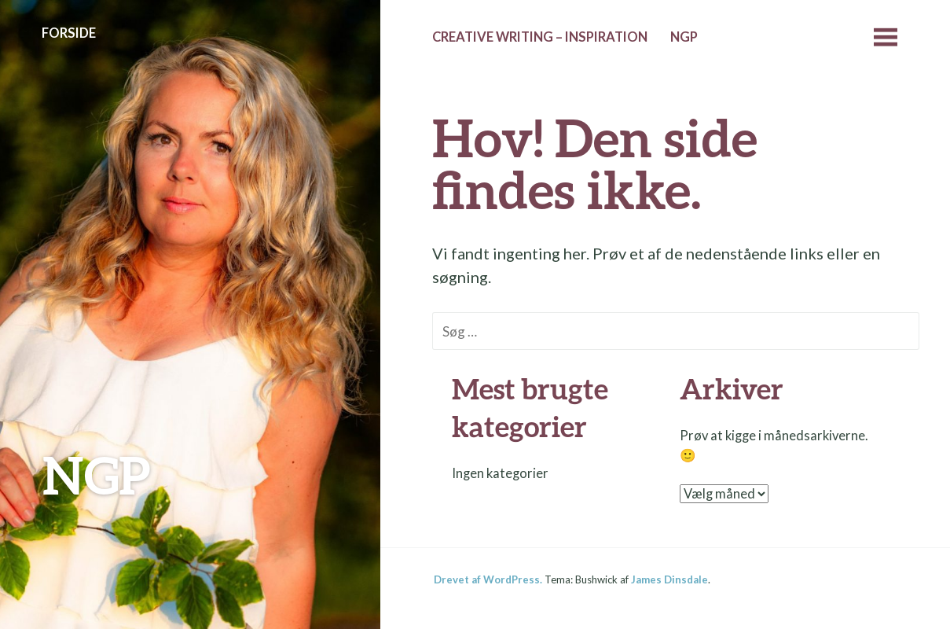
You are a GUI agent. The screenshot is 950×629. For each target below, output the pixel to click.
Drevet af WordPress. (488, 579)
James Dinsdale (669, 579)
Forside (69, 33)
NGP (96, 474)
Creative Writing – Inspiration (539, 37)
